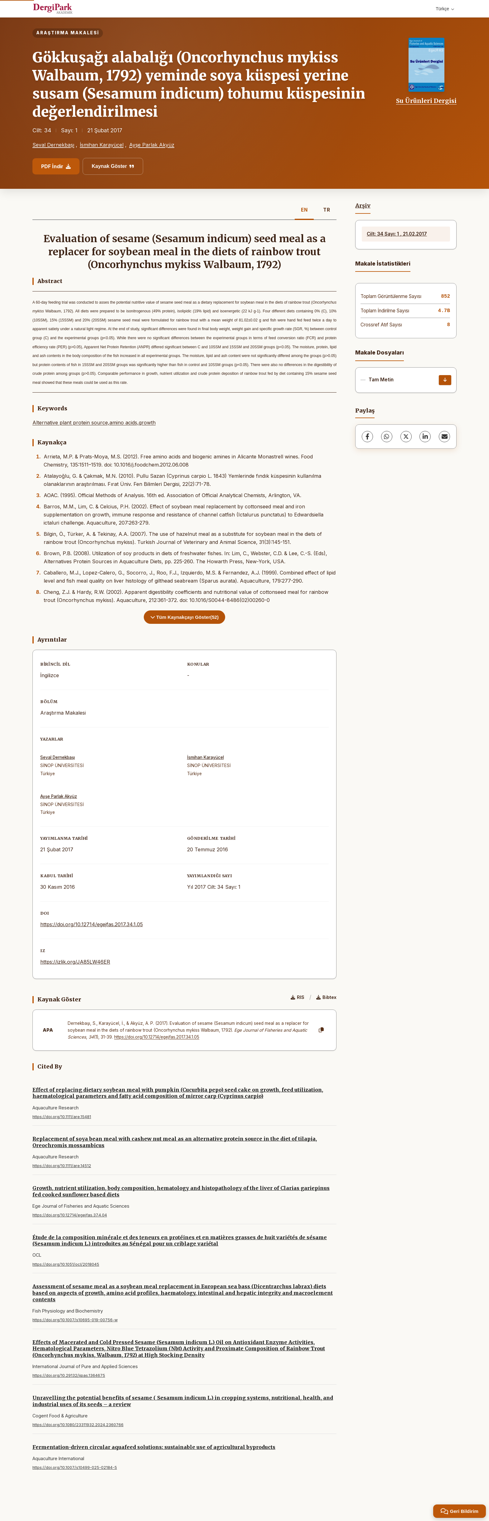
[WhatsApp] (386, 436)
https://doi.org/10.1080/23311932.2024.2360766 (77, 1424)
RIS (297, 997)
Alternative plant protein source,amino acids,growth (94, 422)
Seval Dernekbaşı (53, 145)
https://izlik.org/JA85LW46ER (75, 962)
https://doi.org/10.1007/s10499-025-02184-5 (74, 1467)
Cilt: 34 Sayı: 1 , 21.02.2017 (397, 234)
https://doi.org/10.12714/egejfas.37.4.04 (69, 1215)
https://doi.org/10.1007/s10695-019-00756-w (75, 1320)
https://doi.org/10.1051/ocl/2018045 (65, 1264)
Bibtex (326, 997)
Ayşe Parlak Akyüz (151, 145)
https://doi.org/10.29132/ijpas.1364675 (68, 1375)
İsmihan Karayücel (101, 145)
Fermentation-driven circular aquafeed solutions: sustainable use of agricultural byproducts (153, 1447)
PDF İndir (56, 166)
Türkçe (445, 8)
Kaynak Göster (113, 166)
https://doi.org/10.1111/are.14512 (61, 1165)
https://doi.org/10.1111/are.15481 (61, 1116)
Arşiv (362, 205)
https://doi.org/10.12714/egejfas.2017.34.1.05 (91, 924)
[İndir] (445, 380)
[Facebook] (367, 436)
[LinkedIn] (425, 436)
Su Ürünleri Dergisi (426, 101)
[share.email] (444, 436)
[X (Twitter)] (406, 436)
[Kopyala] (321, 1030)
